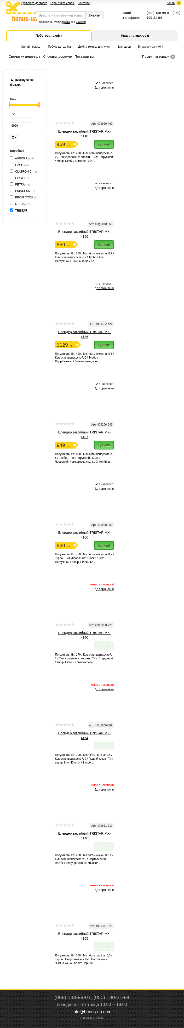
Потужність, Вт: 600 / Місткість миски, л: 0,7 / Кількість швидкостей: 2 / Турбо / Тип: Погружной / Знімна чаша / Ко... (84, 257)
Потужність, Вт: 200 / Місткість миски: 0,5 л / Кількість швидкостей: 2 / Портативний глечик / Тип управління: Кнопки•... (84, 859)
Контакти (84, 3)
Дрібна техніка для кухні (94, 46)
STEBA (22, 204)
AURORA (24, 158)
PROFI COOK (26, 197)
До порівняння (104, 87)
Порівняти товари (155, 56)
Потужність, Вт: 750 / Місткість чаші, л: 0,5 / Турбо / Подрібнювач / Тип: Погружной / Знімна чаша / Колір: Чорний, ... (83, 959)
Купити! (104, 144)
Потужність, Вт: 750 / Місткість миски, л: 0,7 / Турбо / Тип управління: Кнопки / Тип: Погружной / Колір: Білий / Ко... (84, 558)
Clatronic (81, 21)
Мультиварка (62, 21)
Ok (14, 137)
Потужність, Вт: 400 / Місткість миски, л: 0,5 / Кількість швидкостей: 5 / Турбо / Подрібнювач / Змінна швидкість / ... (84, 357)
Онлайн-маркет (31, 46)
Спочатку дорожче (57, 56)
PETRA (22, 184)
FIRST (22, 178)
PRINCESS (25, 191)
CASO (22, 165)
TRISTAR (21, 210)
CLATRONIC (26, 171)
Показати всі (84, 56)
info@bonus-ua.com (92, 1011)
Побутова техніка (59, 46)
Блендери (124, 46)
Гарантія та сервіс (63, 3)
